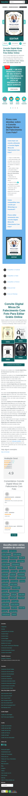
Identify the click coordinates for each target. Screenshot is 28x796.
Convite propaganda (6, 587)
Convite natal (14, 607)
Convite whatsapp (5, 594)
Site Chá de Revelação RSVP (8, 705)
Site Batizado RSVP (6, 707)
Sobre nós (3, 741)
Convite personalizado (14, 591)
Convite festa (4, 551)
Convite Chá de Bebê (6, 652)
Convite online (5, 567)
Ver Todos (14, 535)
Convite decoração (13, 611)
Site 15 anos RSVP (5, 698)
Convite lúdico (5, 577)
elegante (12, 62)
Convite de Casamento (6, 678)
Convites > (5, 7)
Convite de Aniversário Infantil (8, 683)
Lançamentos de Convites (7, 631)
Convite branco (12, 561)
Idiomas (3, 782)
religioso (22, 60)
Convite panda (21, 597)
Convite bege (4, 611)
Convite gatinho (15, 601)
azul (8, 62)
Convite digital (5, 591)
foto (20, 62)
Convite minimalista (6, 564)
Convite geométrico (16, 564)
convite (4, 396)
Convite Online (4, 636)
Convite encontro (12, 551)
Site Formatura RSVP (6, 700)
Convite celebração (6, 601)
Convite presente (5, 571)
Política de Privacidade (6, 754)
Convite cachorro (5, 604)
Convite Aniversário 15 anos (8, 650)
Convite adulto (5, 557)
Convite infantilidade (21, 577)
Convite (5, 43)
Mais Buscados (5, 763)
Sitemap (3, 777)
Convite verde (12, 567)
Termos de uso (4, 756)
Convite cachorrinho (15, 604)
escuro (4, 62)
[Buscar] (23, 2)
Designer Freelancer (10, 659)
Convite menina (21, 594)
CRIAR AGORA (14, 89)
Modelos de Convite (6, 643)
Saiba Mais (7, 333)
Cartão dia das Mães (6, 728)
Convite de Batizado (6, 676)
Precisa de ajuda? (5, 749)
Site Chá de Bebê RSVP (7, 702)
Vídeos (3, 770)
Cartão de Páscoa (5, 732)
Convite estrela (22, 571)
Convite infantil (5, 574)
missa (7, 60)
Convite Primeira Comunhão (8, 685)
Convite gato (13, 594)
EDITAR (14, 38)
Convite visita (12, 577)
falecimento (12, 60)
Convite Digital (4, 638)
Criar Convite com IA (6, 773)
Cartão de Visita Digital (6, 714)
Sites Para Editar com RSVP (8, 690)
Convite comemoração (6, 554)
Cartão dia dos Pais (6, 730)
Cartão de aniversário (6, 725)
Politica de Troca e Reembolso (8, 759)
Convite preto (4, 561)
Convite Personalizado (6, 640)
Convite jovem (13, 574)
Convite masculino (13, 557)
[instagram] (4, 745)
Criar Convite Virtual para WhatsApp (10, 645)
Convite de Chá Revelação (7, 674)
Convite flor (14, 614)
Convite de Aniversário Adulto (8, 681)
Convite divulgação (16, 587)
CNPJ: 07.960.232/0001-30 (7, 780)
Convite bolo (19, 567)
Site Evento (15, 43)
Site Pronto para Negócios (7, 717)
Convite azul (22, 581)
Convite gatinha (13, 597)
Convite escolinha (14, 581)
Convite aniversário (17, 554)
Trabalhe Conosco (6, 656)
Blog (2, 766)
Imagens (3, 768)
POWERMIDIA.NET (6, 752)
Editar (8, 342)
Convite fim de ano (5, 607)
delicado (16, 62)
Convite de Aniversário (6, 647)
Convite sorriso (5, 597)
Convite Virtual (4, 633)
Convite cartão (22, 607)
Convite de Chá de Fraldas (7, 669)
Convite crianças (5, 581)
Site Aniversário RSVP (6, 693)
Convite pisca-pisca (6, 614)
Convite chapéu (14, 571)
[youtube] (5, 745)
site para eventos (16, 441)
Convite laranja (5, 584)
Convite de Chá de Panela (7, 671)
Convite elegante (21, 561)
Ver (14, 461)
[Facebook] (2, 745)
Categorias (3, 626)
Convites (3, 623)
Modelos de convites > (13, 7)
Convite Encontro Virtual (7, 688)
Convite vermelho (13, 584)
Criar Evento (4, 775)
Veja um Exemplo (5, 452)
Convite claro (21, 557)
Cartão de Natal (5, 735)
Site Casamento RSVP (6, 695)
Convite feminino (21, 574)
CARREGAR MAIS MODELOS (14, 364)
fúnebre (17, 60)
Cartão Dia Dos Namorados (7, 737)
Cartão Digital (4, 711)
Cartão (3, 722)
